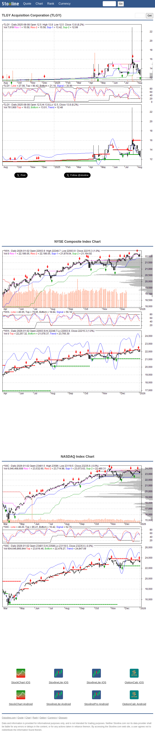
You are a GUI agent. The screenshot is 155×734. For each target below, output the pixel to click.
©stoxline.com (9, 717)
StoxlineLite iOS (58, 682)
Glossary (63, 717)
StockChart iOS (20, 682)
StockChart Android (21, 704)
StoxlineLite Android (58, 704)
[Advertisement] (77, 208)
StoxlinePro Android (96, 704)
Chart (39, 3)
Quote (27, 3)
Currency (65, 3)
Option (43, 717)
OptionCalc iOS (134, 682)
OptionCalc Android (134, 704)
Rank (50, 3)
